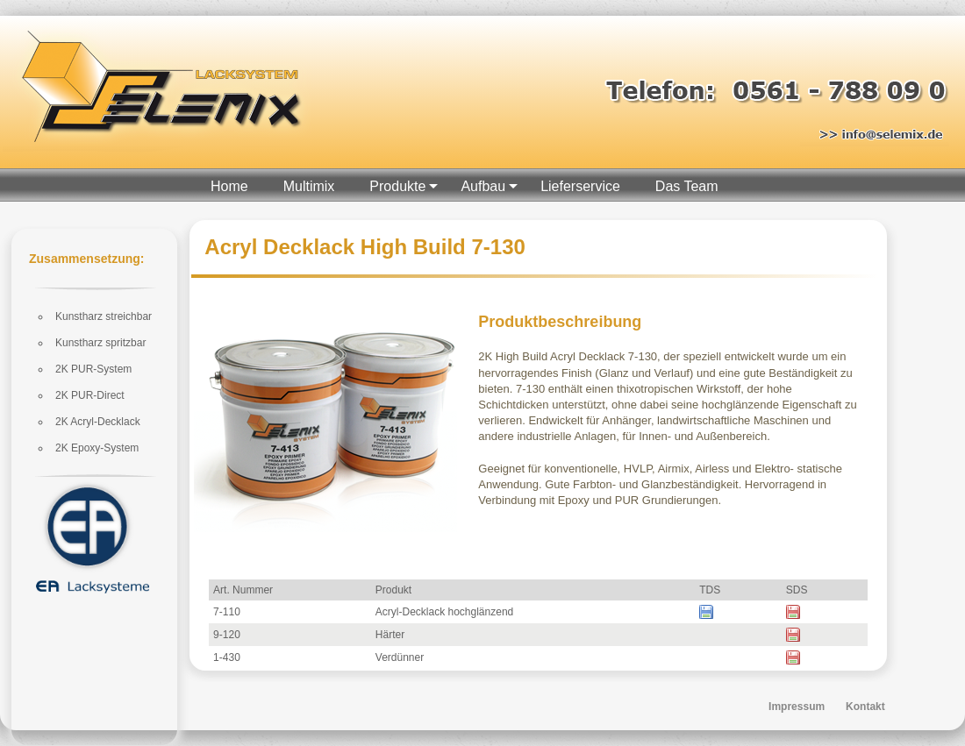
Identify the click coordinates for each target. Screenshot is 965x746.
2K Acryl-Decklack (97, 422)
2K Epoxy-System (97, 448)
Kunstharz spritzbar (100, 343)
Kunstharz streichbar (103, 316)
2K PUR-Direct (90, 395)
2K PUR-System (93, 369)
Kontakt (865, 706)
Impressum (796, 706)
